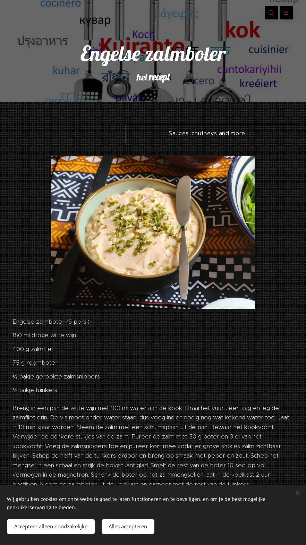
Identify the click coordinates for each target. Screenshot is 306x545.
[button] (271, 12)
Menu (284, 13)
